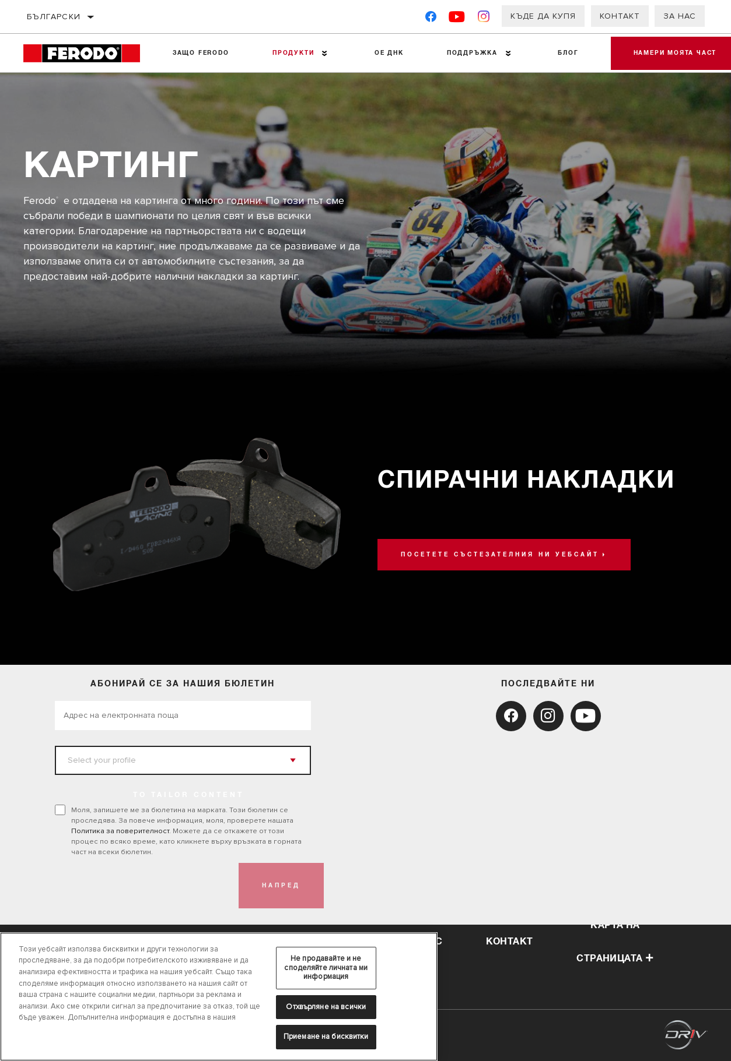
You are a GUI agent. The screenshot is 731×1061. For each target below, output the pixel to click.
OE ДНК (388, 53)
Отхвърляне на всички (326, 1006)
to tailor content (188, 795)
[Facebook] (431, 19)
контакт (509, 941)
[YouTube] (457, 19)
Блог (566, 53)
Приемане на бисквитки (326, 1036)
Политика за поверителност (120, 831)
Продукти (292, 53)
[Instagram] (484, 19)
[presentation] (143, 885)
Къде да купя (543, 16)
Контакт (620, 16)
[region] (219, 996)
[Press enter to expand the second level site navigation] (324, 53)
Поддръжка (470, 53)
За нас (679, 16)
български (54, 17)
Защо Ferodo (200, 53)
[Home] (87, 53)
